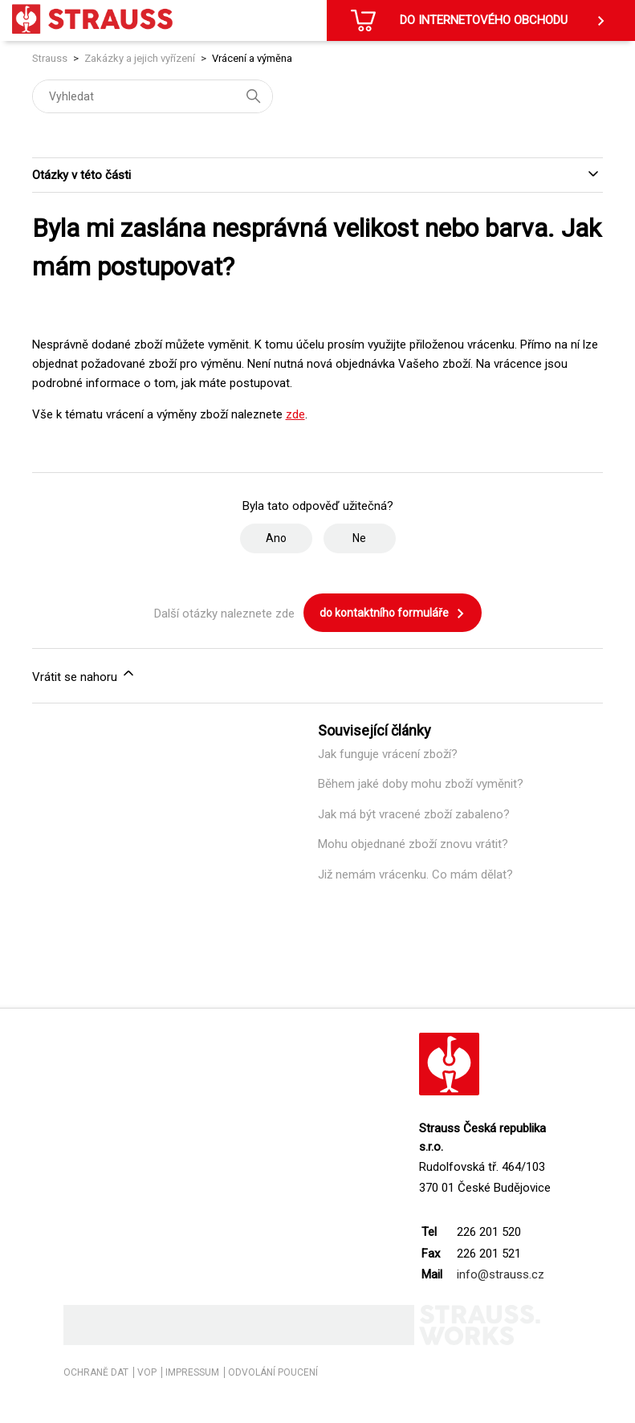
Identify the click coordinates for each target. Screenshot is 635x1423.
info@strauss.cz (500, 1274)
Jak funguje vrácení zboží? (388, 754)
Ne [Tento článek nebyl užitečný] (359, 538)
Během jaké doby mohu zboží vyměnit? (420, 784)
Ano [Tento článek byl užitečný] (276, 538)
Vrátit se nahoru (84, 674)
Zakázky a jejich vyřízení (139, 58)
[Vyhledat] (152, 96)
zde (295, 414)
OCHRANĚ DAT (95, 1372)
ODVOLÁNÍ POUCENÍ (273, 1372)
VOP (147, 1372)
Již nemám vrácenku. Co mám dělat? (415, 874)
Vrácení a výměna (252, 58)
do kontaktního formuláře (393, 613)
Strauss (49, 58)
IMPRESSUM (192, 1372)
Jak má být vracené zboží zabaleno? (414, 814)
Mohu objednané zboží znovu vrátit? (413, 844)
